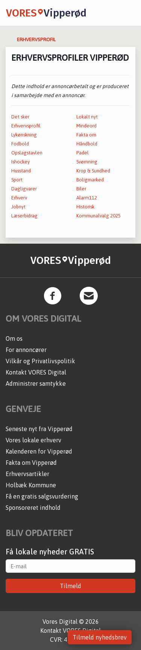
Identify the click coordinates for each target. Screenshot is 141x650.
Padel (82, 153)
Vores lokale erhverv (33, 440)
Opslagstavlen (26, 153)
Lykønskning (24, 135)
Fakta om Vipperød (31, 462)
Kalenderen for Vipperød (39, 451)
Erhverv (19, 198)
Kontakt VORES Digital (36, 372)
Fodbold (20, 144)
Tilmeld (70, 586)
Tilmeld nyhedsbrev (100, 637)
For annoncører (26, 349)
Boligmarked (90, 180)
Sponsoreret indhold (33, 507)
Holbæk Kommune (31, 485)
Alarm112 (86, 198)
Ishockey (20, 162)
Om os (14, 338)
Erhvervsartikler (27, 473)
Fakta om (86, 135)
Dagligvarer (24, 189)
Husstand (21, 171)
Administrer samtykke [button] (36, 383)
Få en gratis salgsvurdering (42, 496)
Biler (81, 189)
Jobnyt (18, 207)
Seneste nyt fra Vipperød (39, 428)
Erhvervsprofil (26, 126)
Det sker (20, 117)
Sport (17, 180)
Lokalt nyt (87, 117)
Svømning (86, 162)
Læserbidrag (24, 216)
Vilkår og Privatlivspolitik (40, 361)
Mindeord (86, 126)
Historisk (85, 207)
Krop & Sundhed (93, 171)
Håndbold (86, 144)
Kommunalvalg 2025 (98, 216)
